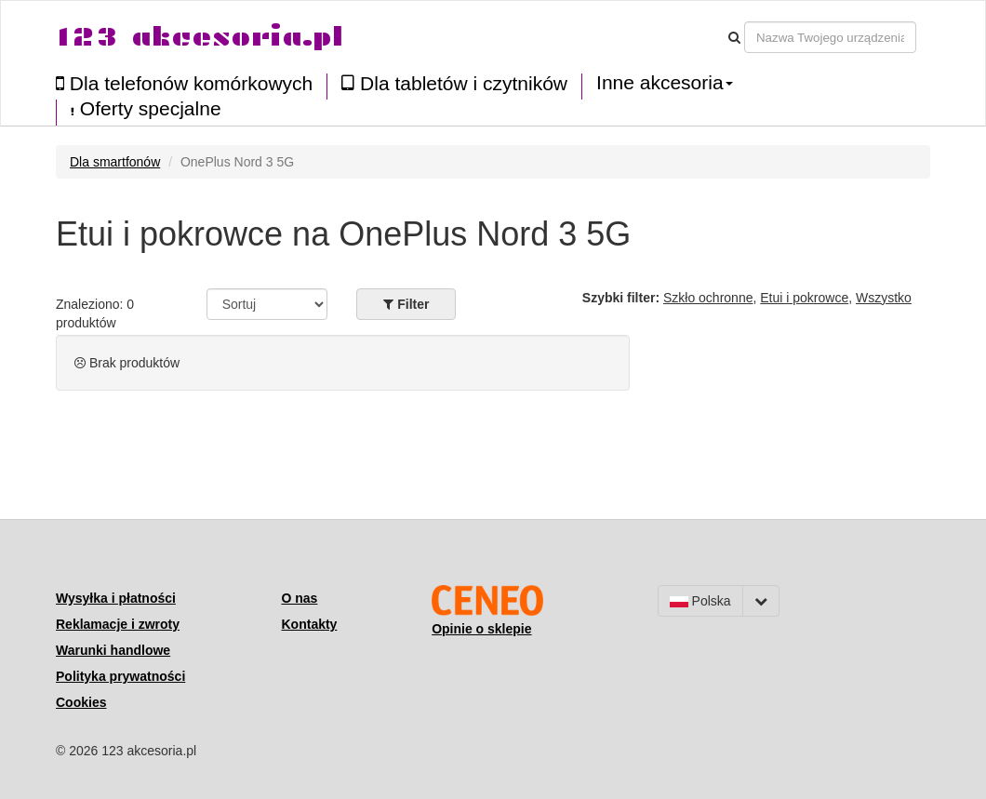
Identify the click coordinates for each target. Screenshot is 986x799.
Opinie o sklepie (481, 628)
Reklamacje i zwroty (118, 624)
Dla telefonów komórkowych (184, 83)
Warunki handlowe (113, 650)
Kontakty (310, 624)
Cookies (81, 702)
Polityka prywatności (120, 676)
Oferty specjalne (146, 109)
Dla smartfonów (115, 161)
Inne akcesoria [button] (664, 82)
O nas (300, 598)
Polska (700, 600)
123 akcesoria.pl (199, 36)
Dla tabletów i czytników (454, 83)
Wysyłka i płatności (116, 598)
